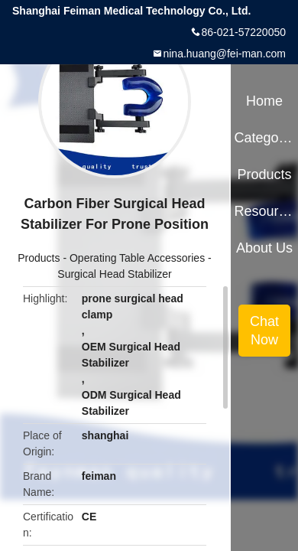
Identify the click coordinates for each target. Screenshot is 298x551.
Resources (264, 211)
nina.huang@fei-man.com (224, 53)
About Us (264, 248)
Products (39, 258)
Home (264, 101)
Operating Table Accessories (137, 258)
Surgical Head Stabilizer (114, 274)
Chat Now (264, 330)
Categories (264, 137)
